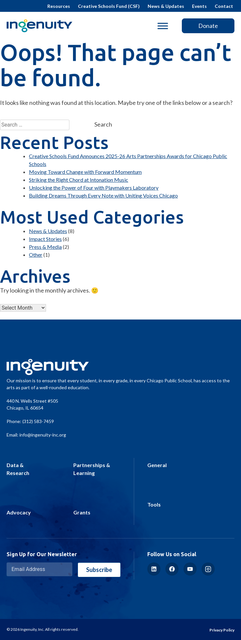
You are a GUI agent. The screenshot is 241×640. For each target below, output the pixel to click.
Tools (154, 504)
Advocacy (19, 512)
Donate (208, 25)
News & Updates (166, 6)
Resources (58, 6)
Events (199, 6)
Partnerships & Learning (91, 469)
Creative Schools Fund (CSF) (109, 6)
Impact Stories (45, 239)
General (157, 465)
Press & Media (45, 247)
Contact (224, 6)
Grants (81, 512)
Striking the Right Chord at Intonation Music (78, 180)
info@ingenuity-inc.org (42, 435)
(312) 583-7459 (38, 421)
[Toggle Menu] (162, 26)
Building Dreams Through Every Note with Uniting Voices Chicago (103, 195)
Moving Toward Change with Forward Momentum (85, 172)
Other (35, 254)
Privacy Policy (221, 630)
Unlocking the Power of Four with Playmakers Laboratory (93, 187)
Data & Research (18, 469)
